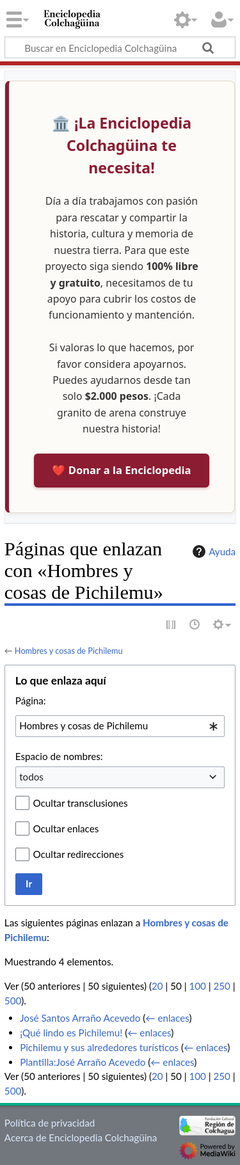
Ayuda (212, 551)
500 (12, 1000)
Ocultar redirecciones (78, 854)
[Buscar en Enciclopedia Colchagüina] (120, 47)
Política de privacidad (49, 1123)
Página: (30, 700)
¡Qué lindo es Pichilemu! (71, 1032)
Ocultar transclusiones (80, 803)
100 (197, 986)
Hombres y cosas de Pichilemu (69, 651)
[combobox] (120, 726)
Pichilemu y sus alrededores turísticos (99, 1047)
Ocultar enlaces (66, 828)
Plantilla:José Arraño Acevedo (82, 1062)
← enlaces (167, 1018)
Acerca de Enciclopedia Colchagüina (80, 1137)
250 (221, 986)
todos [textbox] (31, 776)
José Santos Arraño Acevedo (80, 1018)
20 (157, 986)
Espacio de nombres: (59, 756)
